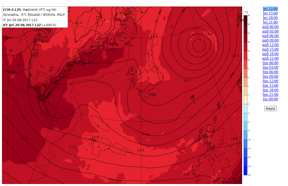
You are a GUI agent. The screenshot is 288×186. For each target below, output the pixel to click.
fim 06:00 (270, 72)
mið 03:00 (270, 31)
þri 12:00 (270, 9)
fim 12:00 (270, 81)
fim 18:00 (270, 90)
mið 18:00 (270, 54)
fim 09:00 (270, 76)
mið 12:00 (270, 45)
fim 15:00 (270, 85)
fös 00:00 (270, 99)
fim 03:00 (270, 67)
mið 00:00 (270, 27)
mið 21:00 (270, 58)
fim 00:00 (270, 63)
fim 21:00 (270, 94)
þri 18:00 (270, 18)
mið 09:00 (270, 40)
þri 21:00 (270, 22)
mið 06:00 (270, 36)
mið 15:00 (270, 49)
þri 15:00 (270, 13)
